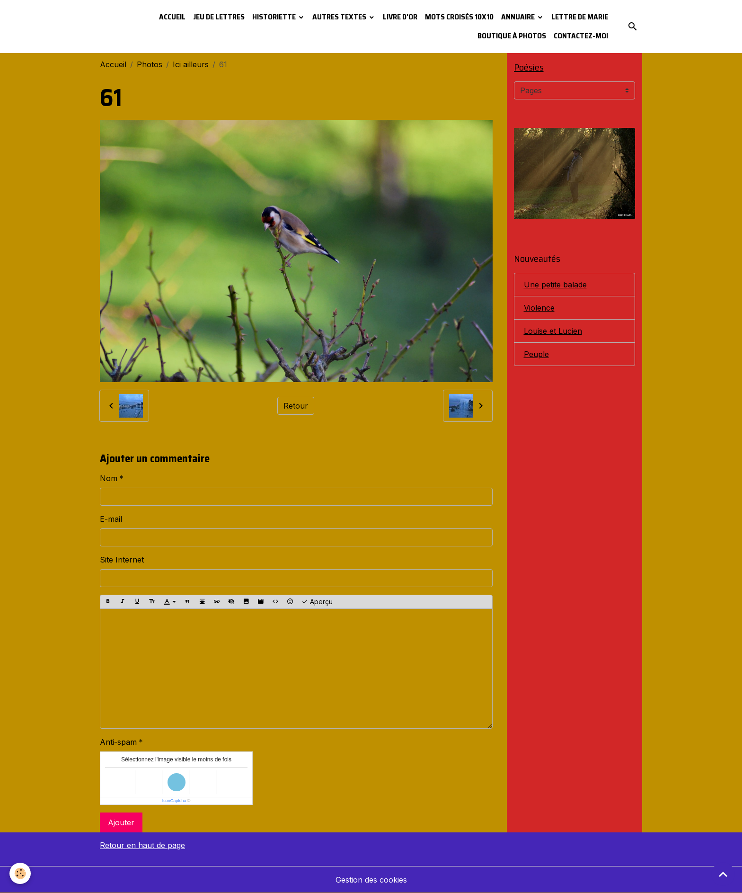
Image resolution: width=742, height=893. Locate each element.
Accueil (172, 17)
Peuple (536, 354)
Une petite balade (555, 284)
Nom (108, 478)
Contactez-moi (581, 36)
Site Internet (122, 559)
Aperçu (317, 602)
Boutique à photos (511, 36)
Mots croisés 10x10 (459, 17)
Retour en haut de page (142, 845)
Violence (539, 308)
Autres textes (340, 17)
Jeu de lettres (219, 17)
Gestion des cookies (371, 879)
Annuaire (518, 17)
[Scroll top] (723, 874)
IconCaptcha (174, 800)
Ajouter (121, 822)
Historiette (274, 17)
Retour (295, 406)
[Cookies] (20, 873)
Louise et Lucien (553, 331)
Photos (149, 64)
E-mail (111, 519)
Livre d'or (400, 17)
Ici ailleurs (191, 64)
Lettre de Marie (579, 17)
